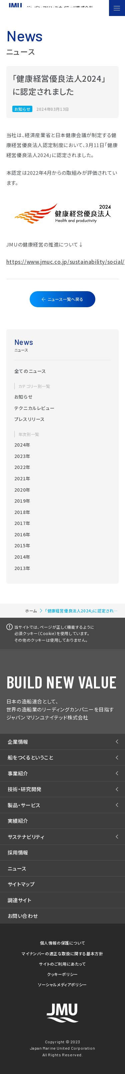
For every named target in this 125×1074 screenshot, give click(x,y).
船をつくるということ (30, 757)
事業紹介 (18, 773)
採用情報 (18, 852)
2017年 (22, 523)
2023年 (22, 456)
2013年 (22, 568)
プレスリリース (29, 419)
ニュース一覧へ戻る (65, 299)
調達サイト (20, 900)
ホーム (31, 610)
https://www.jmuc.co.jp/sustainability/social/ (65, 261)
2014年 (22, 556)
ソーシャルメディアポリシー (62, 984)
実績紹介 (18, 820)
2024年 (22, 444)
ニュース (17, 868)
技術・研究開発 (25, 788)
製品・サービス (24, 805)
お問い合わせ (23, 915)
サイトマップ (21, 884)
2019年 (22, 500)
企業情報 (18, 741)
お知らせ (23, 396)
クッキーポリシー (62, 974)
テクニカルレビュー (34, 408)
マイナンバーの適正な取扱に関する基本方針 (62, 953)
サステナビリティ (26, 836)
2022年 (22, 467)
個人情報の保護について (62, 943)
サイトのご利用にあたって (62, 964)
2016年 (22, 534)
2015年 (22, 545)
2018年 (22, 512)
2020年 (22, 489)
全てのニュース (30, 371)
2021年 (22, 478)
